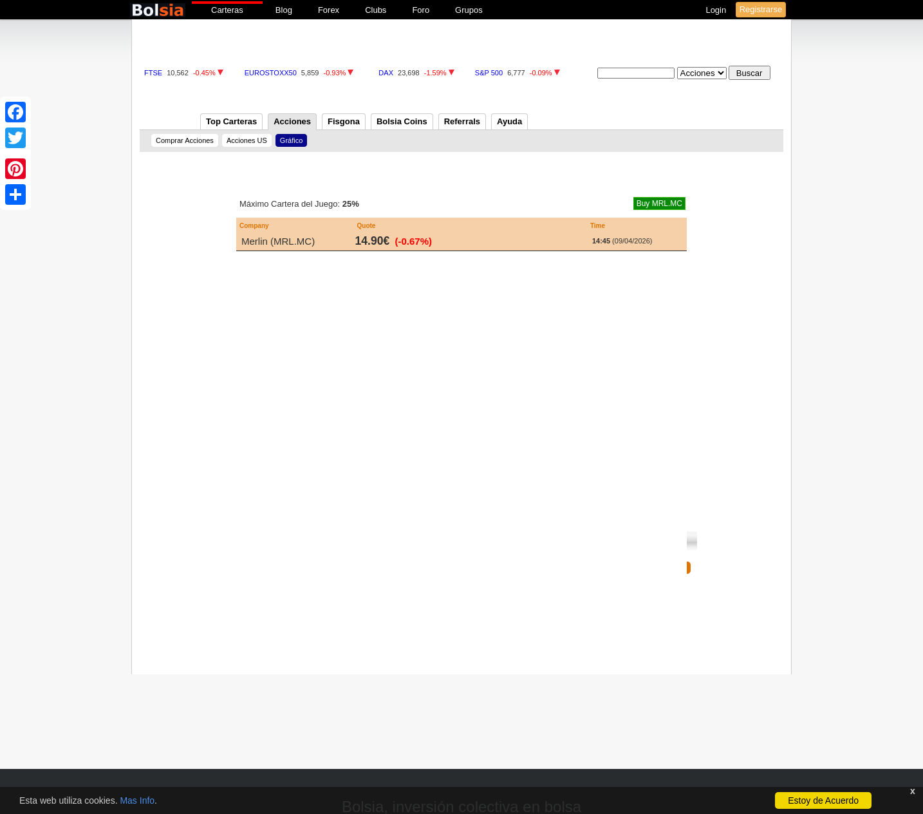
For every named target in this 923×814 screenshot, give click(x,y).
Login (716, 10)
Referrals (462, 121)
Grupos (469, 10)
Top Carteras (231, 121)
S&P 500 (489, 73)
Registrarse (761, 9)
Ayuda (509, 121)
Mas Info (137, 800)
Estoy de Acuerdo (823, 800)
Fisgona (344, 121)
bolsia (157, 10)
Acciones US (247, 140)
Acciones (292, 121)
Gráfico (291, 140)
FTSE (153, 73)
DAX (385, 73)
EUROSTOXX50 (271, 73)
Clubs (375, 10)
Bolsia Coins (402, 121)
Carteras (227, 10)
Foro (420, 10)
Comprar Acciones (185, 140)
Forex (328, 10)
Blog (283, 10)
